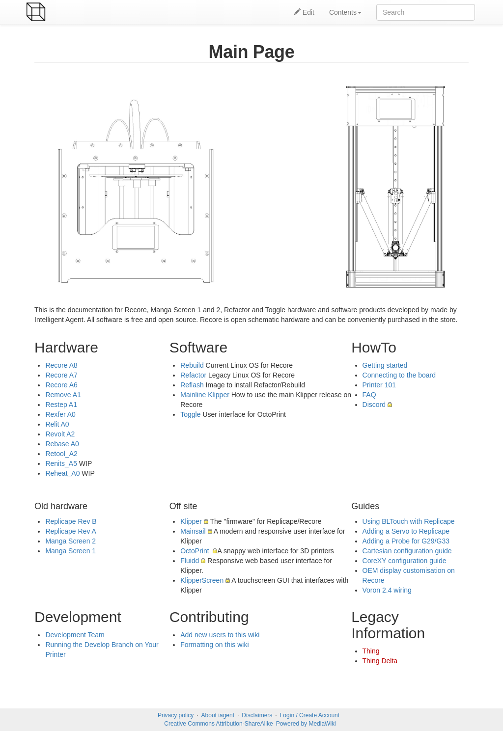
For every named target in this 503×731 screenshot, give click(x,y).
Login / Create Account (309, 715)
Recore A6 (61, 385)
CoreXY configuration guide (405, 561)
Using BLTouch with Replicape (409, 521)
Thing (371, 651)
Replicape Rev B (70, 521)
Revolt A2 (60, 434)
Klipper (191, 521)
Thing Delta (380, 661)
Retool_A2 (61, 454)
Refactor (193, 375)
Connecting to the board (399, 375)
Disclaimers (257, 715)
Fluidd (189, 561)
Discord (374, 404)
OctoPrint (195, 551)
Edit (304, 12)
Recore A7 (61, 375)
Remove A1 (63, 395)
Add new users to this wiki (219, 635)
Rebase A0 (62, 444)
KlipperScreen (202, 580)
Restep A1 (61, 404)
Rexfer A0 (60, 414)
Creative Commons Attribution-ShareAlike (218, 723)
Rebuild (191, 365)
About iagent (217, 715)
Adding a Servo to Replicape (406, 531)
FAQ (369, 395)
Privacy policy (176, 715)
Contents (345, 12)
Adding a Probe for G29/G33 (406, 541)
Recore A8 (61, 365)
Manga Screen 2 (70, 541)
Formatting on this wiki (214, 645)
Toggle (190, 414)
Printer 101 (379, 385)
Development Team (74, 635)
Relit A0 (57, 424)
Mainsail (192, 531)
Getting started (385, 365)
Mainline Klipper (204, 395)
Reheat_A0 (62, 473)
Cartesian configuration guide (407, 551)
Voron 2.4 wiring (387, 590)
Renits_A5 (61, 463)
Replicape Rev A (70, 531)
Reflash (191, 385)
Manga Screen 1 (70, 551)
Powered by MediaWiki (306, 723)
